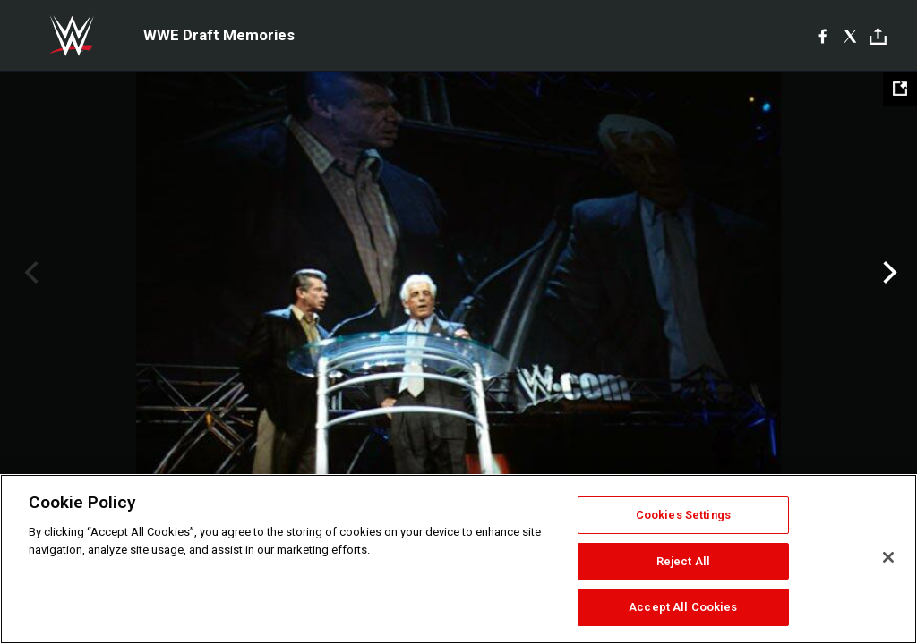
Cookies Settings (683, 514)
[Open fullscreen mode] (900, 89)
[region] (458, 559)
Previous (29, 273)
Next (888, 273)
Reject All (683, 561)
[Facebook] (822, 36)
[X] (850, 36)
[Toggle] (878, 36)
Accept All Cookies (683, 607)
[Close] (888, 557)
